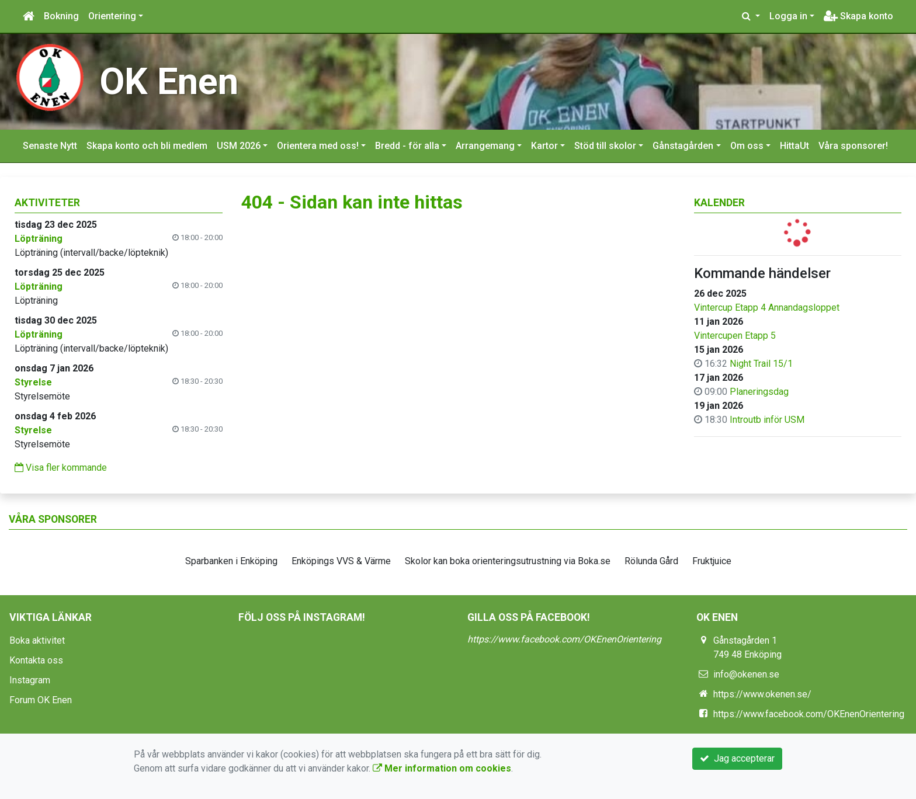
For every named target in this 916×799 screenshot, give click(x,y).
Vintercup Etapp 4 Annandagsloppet (766, 307)
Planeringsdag (759, 391)
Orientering (112, 16)
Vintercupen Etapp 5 (735, 335)
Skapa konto (858, 16)
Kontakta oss (36, 660)
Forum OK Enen (40, 700)
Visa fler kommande (61, 467)
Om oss (747, 145)
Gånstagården (683, 145)
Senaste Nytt (50, 145)
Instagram (29, 680)
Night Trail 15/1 (761, 363)
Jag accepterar (737, 758)
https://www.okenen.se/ (762, 694)
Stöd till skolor (605, 145)
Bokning (61, 16)
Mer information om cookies (442, 768)
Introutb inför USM (767, 419)
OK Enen (168, 81)
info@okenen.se (746, 674)
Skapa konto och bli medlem (146, 145)
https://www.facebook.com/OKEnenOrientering (564, 639)
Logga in (788, 16)
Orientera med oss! (318, 145)
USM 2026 (239, 145)
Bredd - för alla (407, 145)
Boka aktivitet (37, 640)
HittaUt (794, 145)
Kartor (544, 145)
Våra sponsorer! (853, 145)
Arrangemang (485, 145)
